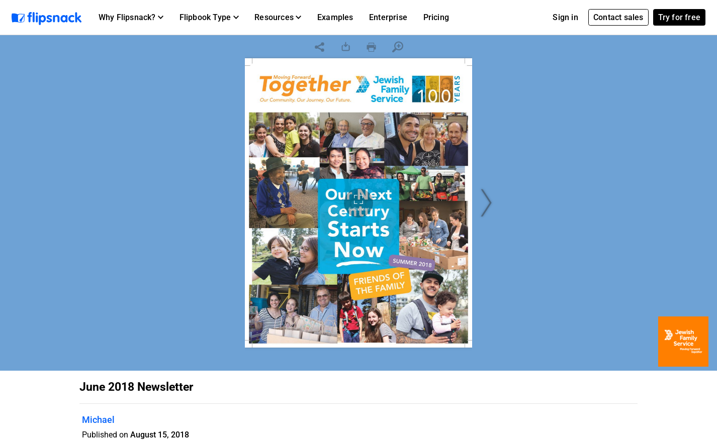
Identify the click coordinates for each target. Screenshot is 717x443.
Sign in (565, 17)
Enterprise (388, 17)
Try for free (679, 17)
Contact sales (618, 17)
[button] (131, 17)
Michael (98, 419)
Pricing (436, 17)
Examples (335, 17)
